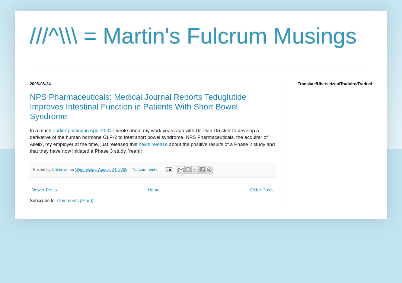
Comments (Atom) (75, 200)
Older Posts (262, 190)
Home (154, 190)
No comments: (146, 169)
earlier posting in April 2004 (83, 130)
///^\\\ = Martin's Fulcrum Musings (193, 35)
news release (153, 144)
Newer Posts (44, 190)
